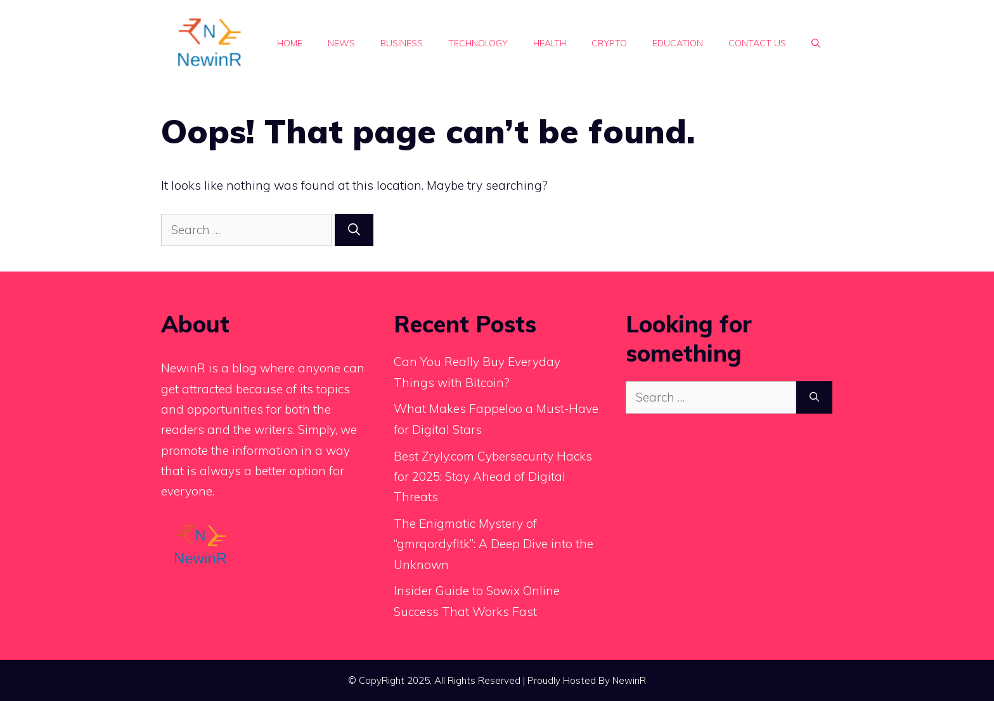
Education (677, 43)
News (341, 43)
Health (549, 43)
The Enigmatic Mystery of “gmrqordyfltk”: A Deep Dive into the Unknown (493, 544)
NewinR (629, 680)
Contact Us (757, 43)
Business (401, 43)
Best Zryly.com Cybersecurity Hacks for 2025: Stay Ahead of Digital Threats (493, 477)
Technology (478, 43)
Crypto (609, 43)
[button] (816, 43)
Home (289, 43)
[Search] (354, 230)
